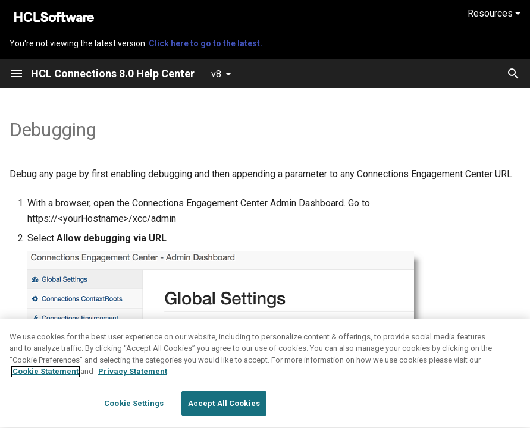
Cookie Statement (45, 411)
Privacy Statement (132, 411)
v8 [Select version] (216, 74)
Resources (494, 13)
